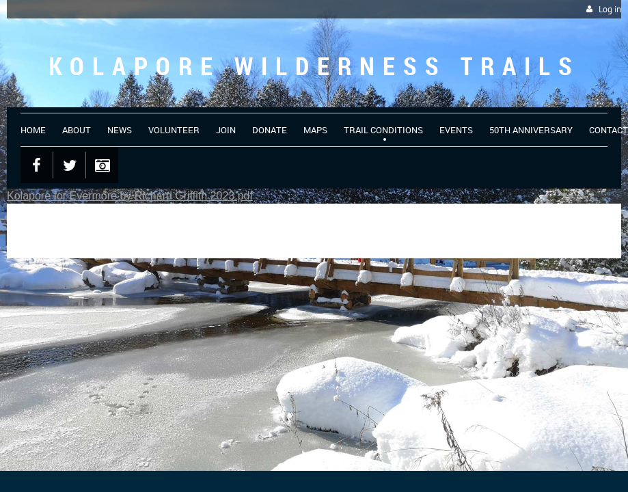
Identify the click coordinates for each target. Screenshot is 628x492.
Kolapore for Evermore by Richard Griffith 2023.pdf (130, 196)
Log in (610, 9)
